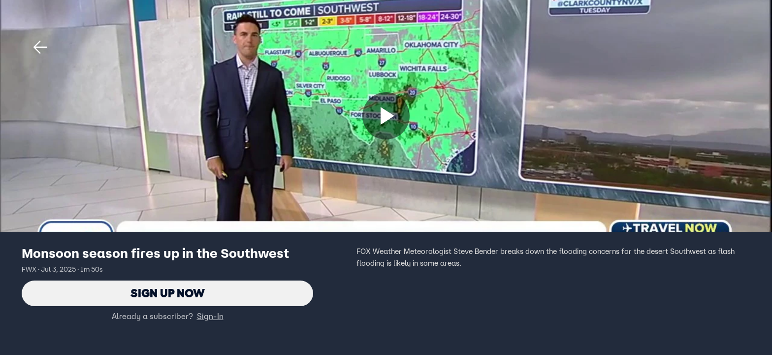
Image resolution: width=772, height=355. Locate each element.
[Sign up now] (386, 116)
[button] (40, 47)
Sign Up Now (167, 293)
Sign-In (210, 316)
